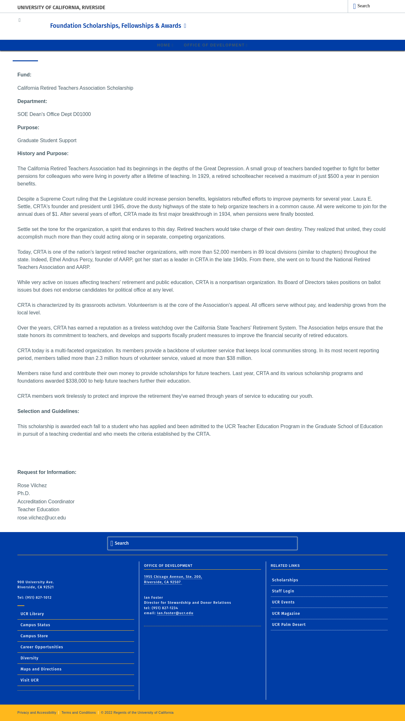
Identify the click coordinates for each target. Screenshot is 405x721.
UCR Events (283, 602)
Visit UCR (30, 680)
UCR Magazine (286, 613)
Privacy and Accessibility (36, 712)
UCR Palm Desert (289, 624)
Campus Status (35, 624)
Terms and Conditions (78, 712)
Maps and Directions (41, 669)
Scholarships (285, 580)
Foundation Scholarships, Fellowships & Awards (145, 24)
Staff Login (283, 591)
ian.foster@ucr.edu (175, 613)
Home (164, 45)
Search (364, 5)
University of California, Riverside (61, 7)
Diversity (30, 658)
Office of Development (214, 45)
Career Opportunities (42, 647)
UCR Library (32, 613)
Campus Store (34, 635)
